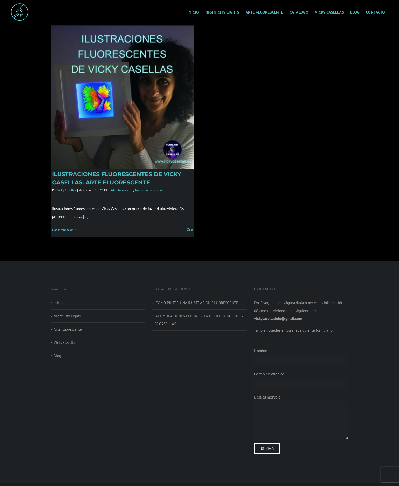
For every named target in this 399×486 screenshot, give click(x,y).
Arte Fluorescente (121, 190)
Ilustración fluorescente (149, 190)
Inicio (58, 296)
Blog (57, 349)
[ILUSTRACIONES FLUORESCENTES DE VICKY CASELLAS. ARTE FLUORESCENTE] (122, 97)
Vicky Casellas (66, 190)
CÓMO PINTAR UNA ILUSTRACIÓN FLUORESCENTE (196, 296)
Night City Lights (67, 310)
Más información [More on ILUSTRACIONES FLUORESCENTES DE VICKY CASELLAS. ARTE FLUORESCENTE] (63, 230)
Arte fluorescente (68, 323)
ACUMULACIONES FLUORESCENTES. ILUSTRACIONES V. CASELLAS (199, 314)
